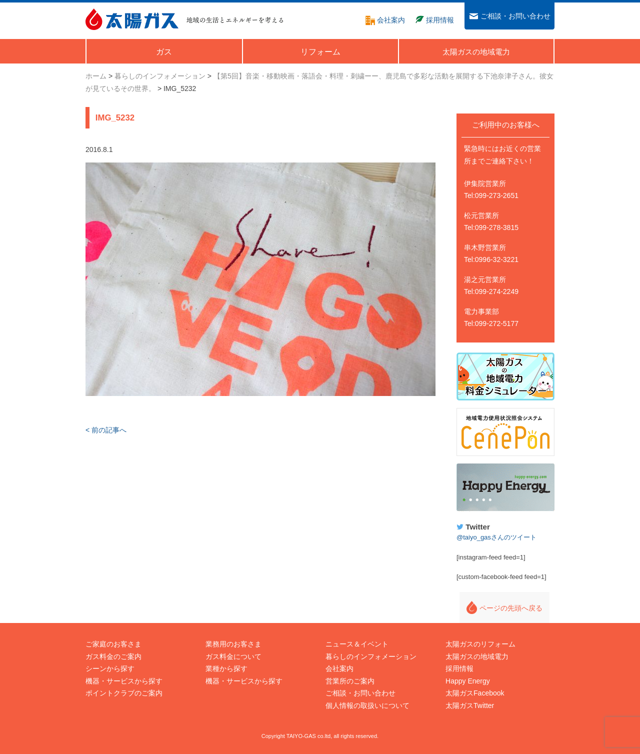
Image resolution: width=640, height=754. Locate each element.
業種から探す (227, 668)
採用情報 (460, 668)
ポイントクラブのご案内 (124, 693)
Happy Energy (505, 488)
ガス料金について (234, 656)
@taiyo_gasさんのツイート (496, 537)
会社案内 (340, 668)
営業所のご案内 (350, 681)
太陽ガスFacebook (475, 693)
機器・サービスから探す (124, 681)
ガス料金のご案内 (114, 656)
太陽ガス (132, 19)
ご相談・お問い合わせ (361, 693)
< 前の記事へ (106, 430)
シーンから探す (110, 668)
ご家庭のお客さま (114, 644)
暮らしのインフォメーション (371, 656)
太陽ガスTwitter (470, 706)
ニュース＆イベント (357, 644)
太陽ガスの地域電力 (477, 656)
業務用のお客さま (234, 644)
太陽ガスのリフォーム (481, 644)
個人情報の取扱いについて (368, 706)
